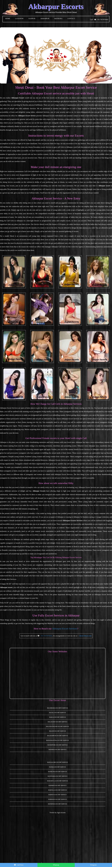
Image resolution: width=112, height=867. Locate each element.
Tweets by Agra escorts (57, 813)
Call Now (20, 865)
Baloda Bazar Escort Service (57, 726)
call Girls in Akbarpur (65, 147)
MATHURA (58, 18)
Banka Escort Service (57, 767)
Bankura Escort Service (57, 771)
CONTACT (71, 18)
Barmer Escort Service (57, 785)
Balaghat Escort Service (57, 722)
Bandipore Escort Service (58, 745)
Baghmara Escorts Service (57, 708)
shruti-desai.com (85, 636)
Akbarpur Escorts (55, 7)
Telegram (93, 865)
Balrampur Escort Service (57, 735)
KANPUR (32, 18)
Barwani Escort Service (57, 799)
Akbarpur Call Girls (85, 539)
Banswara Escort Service (58, 776)
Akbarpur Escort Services (9, 408)
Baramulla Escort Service (57, 781)
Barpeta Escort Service (57, 794)
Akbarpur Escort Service (103, 595)
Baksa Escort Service (57, 717)
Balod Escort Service (57, 731)
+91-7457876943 (102, 19)
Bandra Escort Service (57, 749)
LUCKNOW (19, 18)
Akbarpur (44, 18)
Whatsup (56, 865)
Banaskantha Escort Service (57, 740)
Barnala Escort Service (57, 790)
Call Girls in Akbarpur (15, 221)
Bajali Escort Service (57, 712)
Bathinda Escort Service (57, 804)
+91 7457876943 (46, 636)
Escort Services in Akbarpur (89, 449)
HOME (7, 18)
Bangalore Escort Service (57, 762)
